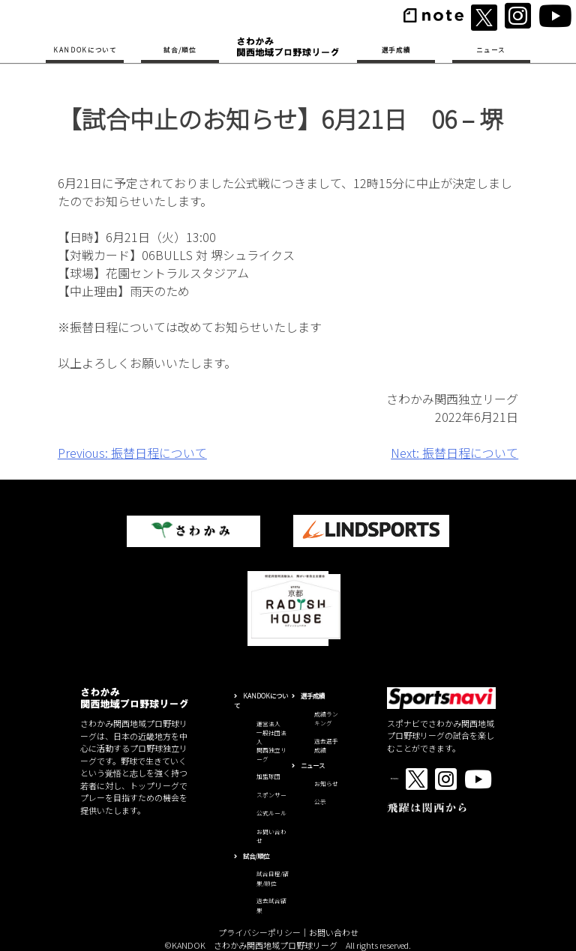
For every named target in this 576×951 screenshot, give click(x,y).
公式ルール (271, 813)
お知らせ (326, 783)
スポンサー (271, 795)
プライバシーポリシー (259, 932)
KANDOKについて (85, 49)
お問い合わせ (333, 932)
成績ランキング (326, 719)
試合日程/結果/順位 (272, 878)
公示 (320, 801)
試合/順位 (180, 49)
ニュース (491, 49)
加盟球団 (268, 776)
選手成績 (396, 49)
